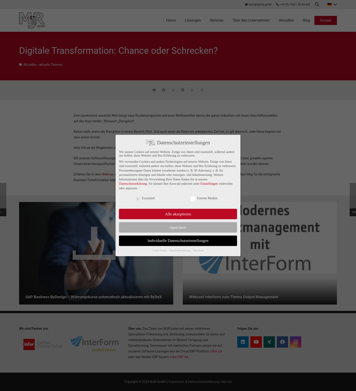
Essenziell (145, 198)
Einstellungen (209, 183)
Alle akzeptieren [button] (178, 214)
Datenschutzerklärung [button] (180, 250)
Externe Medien (204, 198)
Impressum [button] (198, 250)
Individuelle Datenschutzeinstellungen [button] (178, 240)
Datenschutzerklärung (133, 183)
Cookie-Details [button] (159, 250)
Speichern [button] (178, 227)
